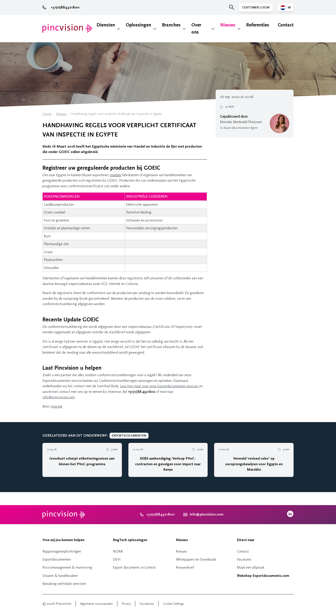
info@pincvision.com (58, 397)
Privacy (126, 604)
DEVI (117, 559)
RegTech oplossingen (130, 540)
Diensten (106, 25)
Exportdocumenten (56, 559)
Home (47, 114)
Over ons (196, 28)
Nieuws (227, 25)
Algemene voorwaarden (96, 604)
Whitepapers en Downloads (196, 559)
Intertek (56, 406)
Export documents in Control (134, 567)
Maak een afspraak (250, 567)
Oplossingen (138, 25)
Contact (286, 25)
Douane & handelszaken (60, 576)
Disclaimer (147, 604)
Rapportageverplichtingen (61, 551)
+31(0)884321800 (60, 7)
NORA (118, 551)
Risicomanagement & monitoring (67, 567)
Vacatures (244, 559)
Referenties (257, 25)
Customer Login (256, 7)
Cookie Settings (173, 604)
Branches (171, 25)
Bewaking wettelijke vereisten (64, 584)
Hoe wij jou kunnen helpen (63, 540)
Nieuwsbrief (185, 567)
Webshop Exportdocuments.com (263, 576)
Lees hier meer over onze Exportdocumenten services (159, 386)
